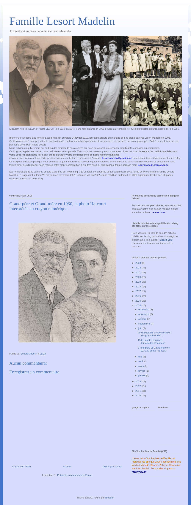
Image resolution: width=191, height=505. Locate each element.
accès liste (166, 239)
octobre (142, 319)
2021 (138, 272)
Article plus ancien (113, 466)
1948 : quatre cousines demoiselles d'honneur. (151, 341)
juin (140, 328)
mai (140, 356)
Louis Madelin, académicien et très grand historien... (154, 334)
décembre (144, 309)
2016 (138, 296)
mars (141, 366)
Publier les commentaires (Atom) (75, 475)
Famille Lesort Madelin (62, 21)
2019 (138, 281)
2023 (138, 263)
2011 (138, 391)
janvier (142, 375)
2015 (138, 300)
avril (140, 361)
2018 (138, 286)
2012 (138, 386)
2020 (138, 277)
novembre (144, 314)
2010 (138, 395)
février (142, 370)
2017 (138, 291)
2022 (138, 267)
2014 (138, 305)
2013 (138, 381)
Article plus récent (21, 466)
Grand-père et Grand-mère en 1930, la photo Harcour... (154, 349)
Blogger (109, 497)
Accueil (67, 466)
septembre (144, 323)
